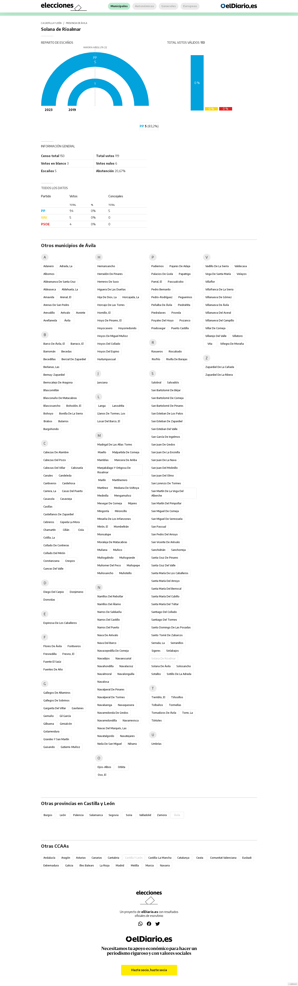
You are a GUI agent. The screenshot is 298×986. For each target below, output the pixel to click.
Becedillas (49, 359)
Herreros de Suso (108, 281)
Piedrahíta (184, 305)
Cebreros (48, 522)
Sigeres (156, 650)
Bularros (63, 421)
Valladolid (145, 815)
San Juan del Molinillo (164, 467)
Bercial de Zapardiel (74, 359)
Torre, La (187, 712)
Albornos (48, 274)
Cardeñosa (68, 483)
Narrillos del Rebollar (110, 596)
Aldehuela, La (70, 289)
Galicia (69, 865)
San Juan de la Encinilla (165, 452)
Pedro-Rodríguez (162, 297)
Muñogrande (127, 557)
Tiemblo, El (158, 697)
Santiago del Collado (164, 612)
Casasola (48, 498)
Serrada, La (158, 643)
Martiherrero (119, 480)
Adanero (48, 266)
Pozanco (184, 320)
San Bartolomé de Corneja (167, 398)
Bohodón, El (73, 405)
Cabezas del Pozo (54, 460)
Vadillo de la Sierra (217, 266)
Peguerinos (185, 297)
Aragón (65, 857)
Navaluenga (104, 705)
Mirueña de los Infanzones (114, 518)
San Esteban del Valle (164, 429)
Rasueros (157, 351)
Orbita (121, 767)
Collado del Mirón (54, 553)
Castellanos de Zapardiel (58, 514)
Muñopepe (133, 565)
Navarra (165, 865)
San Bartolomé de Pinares (167, 405)
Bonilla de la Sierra (71, 413)
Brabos (48, 421)
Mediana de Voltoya (126, 487)
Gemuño (48, 716)
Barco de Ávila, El (54, 343)
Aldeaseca (49, 289)
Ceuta (199, 857)
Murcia (150, 865)
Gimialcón (66, 723)
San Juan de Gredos (163, 444)
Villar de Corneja (215, 328)
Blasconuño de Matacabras (60, 398)
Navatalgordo (105, 736)
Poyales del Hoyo (162, 320)
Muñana (102, 549)
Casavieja (66, 498)
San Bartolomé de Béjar (166, 390)
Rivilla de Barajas (176, 359)
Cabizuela (77, 467)
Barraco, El (77, 343)
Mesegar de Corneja (109, 503)
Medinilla (102, 495)
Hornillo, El (104, 312)
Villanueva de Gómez (218, 297)
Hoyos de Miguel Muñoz (112, 336)
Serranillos (177, 643)
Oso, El (102, 774)
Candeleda (65, 475)
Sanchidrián (158, 549)
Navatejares (127, 736)
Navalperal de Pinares (110, 689)
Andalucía (49, 857)
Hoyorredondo (127, 328)
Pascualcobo (176, 281)
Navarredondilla (107, 720)
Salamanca (96, 815)
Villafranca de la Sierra (219, 289)
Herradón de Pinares (110, 274)
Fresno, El (68, 654)
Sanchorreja (178, 549)
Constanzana (51, 560)
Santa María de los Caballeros (169, 573)
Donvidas (49, 599)
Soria (129, 815)
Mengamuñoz (122, 495)
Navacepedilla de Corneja (113, 650)
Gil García (65, 716)
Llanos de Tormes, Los (111, 413)
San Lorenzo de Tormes (166, 483)
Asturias (81, 857)
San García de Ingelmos (165, 436)
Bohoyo (48, 413)
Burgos (48, 815)
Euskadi (247, 857)
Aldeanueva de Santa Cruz (59, 281)
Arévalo (65, 312)
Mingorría (103, 511)
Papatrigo (185, 274)
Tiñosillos (177, 697)
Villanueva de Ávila (217, 305)
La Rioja (104, 865)
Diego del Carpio (53, 591)
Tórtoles (156, 720)
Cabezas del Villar (54, 467)
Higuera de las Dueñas (111, 289)
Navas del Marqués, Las (112, 728)
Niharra (132, 743)
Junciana (102, 382)
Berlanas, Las (51, 367)
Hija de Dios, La (107, 297)
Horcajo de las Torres (111, 305)
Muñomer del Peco (109, 565)
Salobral (156, 382)
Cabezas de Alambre (56, 452)
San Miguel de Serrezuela (166, 518)
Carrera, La (49, 491)
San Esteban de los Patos (167, 413)
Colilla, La (49, 537)
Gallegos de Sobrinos (56, 700)
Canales (48, 475)
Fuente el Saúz (52, 661)
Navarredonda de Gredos (112, 712)
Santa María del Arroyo (165, 581)
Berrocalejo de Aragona (58, 382)
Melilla (135, 865)
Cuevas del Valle (53, 568)
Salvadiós (173, 382)
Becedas (66, 351)
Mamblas (103, 460)
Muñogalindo (105, 557)
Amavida (48, 297)
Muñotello (125, 573)
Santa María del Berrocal (166, 588)
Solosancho (183, 666)
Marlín (102, 480)
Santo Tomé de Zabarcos (167, 635)
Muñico (117, 549)
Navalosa (103, 681)
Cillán (66, 529)
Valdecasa (241, 266)
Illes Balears (86, 865)
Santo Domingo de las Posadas (171, 627)
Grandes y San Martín (56, 739)
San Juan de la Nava (163, 460)
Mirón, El (102, 526)
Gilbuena (48, 723)
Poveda (176, 312)
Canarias (97, 857)
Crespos (70, 560)
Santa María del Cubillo (165, 596)
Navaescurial (123, 658)
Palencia (78, 815)
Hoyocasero (105, 328)
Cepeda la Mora (70, 522)
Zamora (162, 815)
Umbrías (156, 743)
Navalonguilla (125, 674)
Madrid (120, 865)
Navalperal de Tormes (111, 697)
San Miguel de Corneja (165, 511)
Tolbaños (157, 705)
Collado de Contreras (56, 545)
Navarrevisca (131, 720)
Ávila (67, 320)
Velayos (242, 274)
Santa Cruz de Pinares (164, 557)
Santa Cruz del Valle (163, 565)
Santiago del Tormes (164, 619)
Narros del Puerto (108, 627)
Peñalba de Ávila (161, 305)
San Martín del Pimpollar (166, 503)
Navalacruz (126, 666)
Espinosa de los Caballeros (60, 623)
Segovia (114, 815)
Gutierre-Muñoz (70, 747)
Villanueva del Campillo (219, 320)
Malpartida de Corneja (125, 452)
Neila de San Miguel (109, 743)
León (63, 815)
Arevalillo (49, 312)
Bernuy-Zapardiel (54, 374)
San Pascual (158, 526)
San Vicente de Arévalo (165, 542)
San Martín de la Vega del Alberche (167, 493)
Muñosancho (105, 573)
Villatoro (237, 336)
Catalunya (183, 857)
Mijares (132, 503)
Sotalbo (156, 674)
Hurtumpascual (106, 359)
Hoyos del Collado (108, 343)
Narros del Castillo (108, 619)
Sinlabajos (172, 650)
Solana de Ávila (161, 666)
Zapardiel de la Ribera (219, 374)
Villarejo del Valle (216, 336)
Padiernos (157, 266)
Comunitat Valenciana (223, 857)
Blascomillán (51, 390)
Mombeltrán (121, 526)
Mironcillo (121, 511)
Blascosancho (51, 405)
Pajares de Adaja (180, 266)
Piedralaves (158, 312)
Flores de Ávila (52, 646)
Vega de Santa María (218, 274)
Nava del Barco (106, 643)
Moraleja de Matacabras (112, 542)
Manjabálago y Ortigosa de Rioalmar (114, 470)
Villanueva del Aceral (218, 312)
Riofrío (156, 359)
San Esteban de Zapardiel (166, 421)
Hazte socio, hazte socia (149, 970)
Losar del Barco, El (108, 421)
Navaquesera (126, 705)
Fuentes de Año (53, 669)
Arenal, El (65, 297)
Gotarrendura (51, 731)
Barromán (49, 351)
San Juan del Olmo (162, 475)
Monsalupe (104, 534)
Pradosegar (158, 328)
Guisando (49, 747)
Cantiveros (49, 483)
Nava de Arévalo (107, 635)
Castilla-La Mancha (159, 857)
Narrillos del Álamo (109, 604)
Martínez (102, 487)
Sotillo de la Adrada (179, 674)
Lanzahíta (118, 405)
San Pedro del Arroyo (164, 534)
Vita (210, 343)
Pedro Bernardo (161, 289)
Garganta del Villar (54, 708)
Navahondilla (105, 666)
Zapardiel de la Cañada (219, 367)
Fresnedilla (50, 654)
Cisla (81, 529)
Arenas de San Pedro (56, 305)
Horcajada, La (130, 297)
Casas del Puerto (72, 491)
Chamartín (49, 529)
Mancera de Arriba (125, 460)
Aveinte (80, 312)
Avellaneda (50, 320)
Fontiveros (74, 646)
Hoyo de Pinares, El (109, 320)
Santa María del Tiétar (165, 604)
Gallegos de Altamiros (56, 692)
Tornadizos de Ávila (163, 712)
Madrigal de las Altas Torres (114, 444)
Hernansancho (106, 266)
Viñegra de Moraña (232, 343)
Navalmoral (104, 674)
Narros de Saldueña (109, 612)
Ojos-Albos (104, 767)
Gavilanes (78, 708)
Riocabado (175, 351)
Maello (102, 452)
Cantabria (113, 857)
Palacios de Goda (162, 274)
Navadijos (103, 658)
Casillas (47, 506)
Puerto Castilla (180, 328)
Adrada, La (66, 266)
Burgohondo (51, 429)
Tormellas (175, 705)
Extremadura (51, 865)
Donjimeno (76, 591)
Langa (102, 405)
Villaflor (210, 281)
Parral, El (156, 281)
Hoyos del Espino (108, 351)
